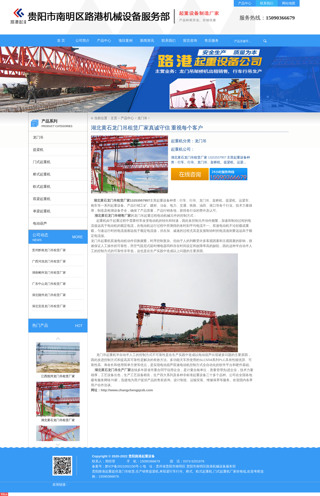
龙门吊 (38, 137)
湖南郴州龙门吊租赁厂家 (49, 272)
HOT (79, 326)
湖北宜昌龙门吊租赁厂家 (49, 306)
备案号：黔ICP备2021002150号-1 (117, 466)
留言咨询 (190, 40)
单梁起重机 (41, 211)
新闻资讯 (147, 40)
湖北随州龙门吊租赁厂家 (49, 295)
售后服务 (212, 40)
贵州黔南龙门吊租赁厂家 (49, 250)
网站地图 (288, 3)
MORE (77, 237)
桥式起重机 (41, 174)
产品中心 (244, 3)
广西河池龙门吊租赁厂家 (49, 261)
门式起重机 (41, 162)
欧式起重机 (41, 186)
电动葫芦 (40, 223)
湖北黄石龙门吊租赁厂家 (111, 200)
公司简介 (83, 40)
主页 (114, 118)
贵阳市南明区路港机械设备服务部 (211, 466)
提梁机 (38, 150)
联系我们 (266, 3)
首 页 (61, 40)
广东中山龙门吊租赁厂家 (49, 283)
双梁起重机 (41, 199)
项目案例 (126, 40)
